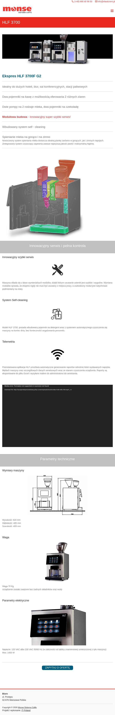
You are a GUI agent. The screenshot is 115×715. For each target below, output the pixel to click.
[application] (57, 416)
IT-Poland (25, 710)
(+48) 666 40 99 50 (83, 1)
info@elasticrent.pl (106, 1)
